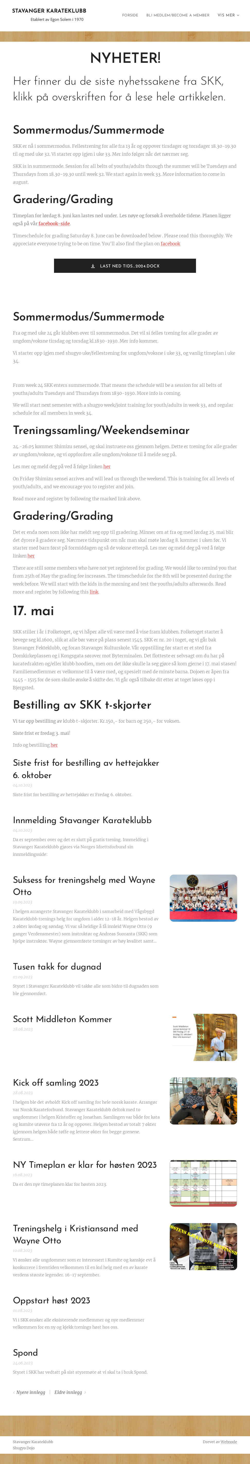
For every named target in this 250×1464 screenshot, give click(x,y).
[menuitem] (122, 15)
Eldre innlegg (68, 1392)
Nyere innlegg (30, 1392)
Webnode (229, 1442)
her (107, 466)
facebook (170, 244)
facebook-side (54, 223)
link (94, 592)
